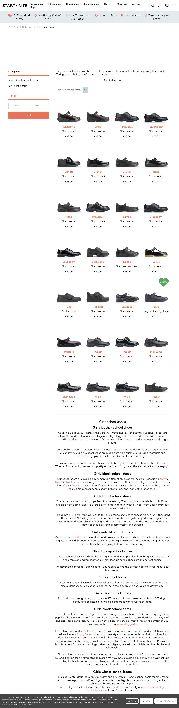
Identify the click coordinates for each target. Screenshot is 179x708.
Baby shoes (36, 4)
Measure (122, 4)
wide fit (75, 537)
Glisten (98, 171)
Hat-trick (98, 306)
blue (57, 482)
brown (163, 478)
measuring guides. (127, 624)
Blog (32, 7)
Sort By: (61, 90)
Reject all (146, 701)
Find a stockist (132, 15)
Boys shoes (72, 4)
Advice (136, 4)
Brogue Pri (156, 216)
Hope (156, 171)
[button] (28, 96)
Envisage (127, 306)
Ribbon (156, 396)
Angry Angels (84, 634)
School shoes (91, 4)
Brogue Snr (156, 126)
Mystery (69, 351)
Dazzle (127, 261)
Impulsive (127, 126)
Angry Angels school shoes (23, 80)
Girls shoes (54, 4)
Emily (98, 126)
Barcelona (98, 261)
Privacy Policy (27, 705)
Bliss (156, 306)
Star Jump (156, 351)
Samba (127, 216)
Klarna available (108, 15)
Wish (98, 396)
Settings (132, 701)
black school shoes (77, 482)
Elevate (69, 171)
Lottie (156, 261)
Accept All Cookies (166, 701)
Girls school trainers (19, 85)
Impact (98, 351)
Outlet (107, 4)
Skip (68, 306)
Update (28, 115)
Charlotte (69, 126)
